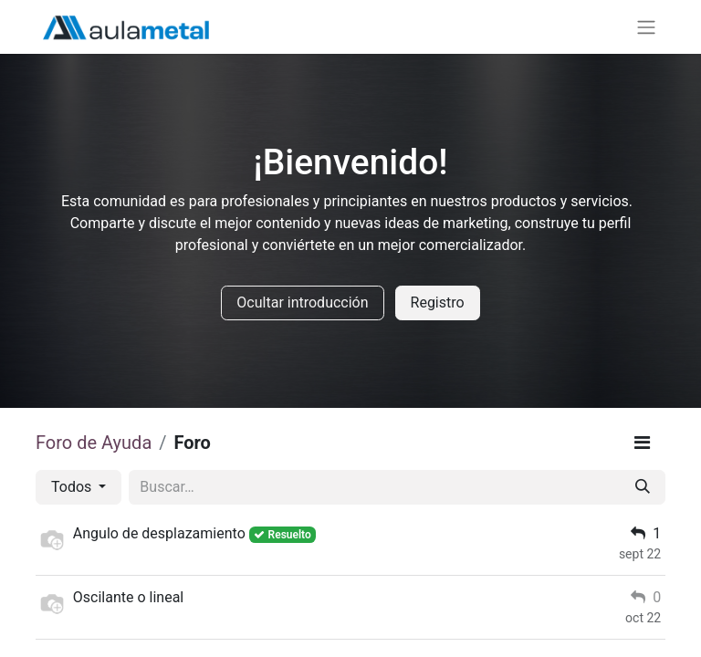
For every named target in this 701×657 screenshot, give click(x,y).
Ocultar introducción (302, 302)
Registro (438, 302)
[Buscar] (642, 487)
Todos (73, 486)
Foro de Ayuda (94, 443)
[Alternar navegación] (646, 27)
